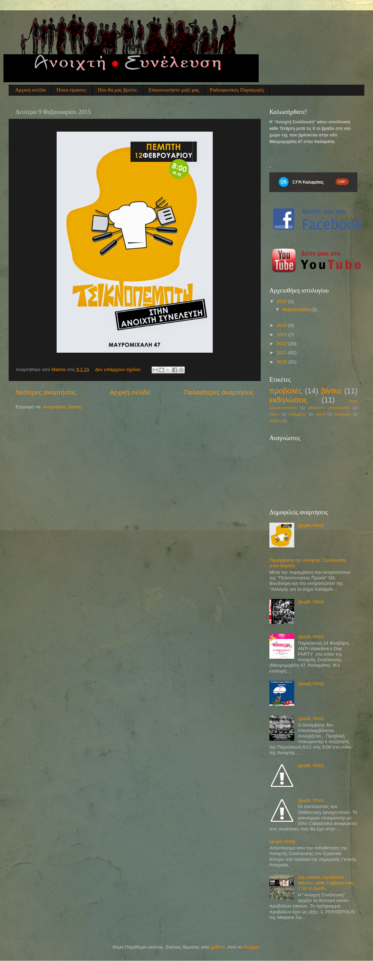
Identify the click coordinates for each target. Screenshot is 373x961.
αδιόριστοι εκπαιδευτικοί (329, 408)
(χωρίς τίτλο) (311, 525)
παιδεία (275, 421)
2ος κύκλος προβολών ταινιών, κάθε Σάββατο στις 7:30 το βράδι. (325, 883)
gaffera (218, 947)
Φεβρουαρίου (296, 309)
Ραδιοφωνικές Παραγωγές (237, 90)
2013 (282, 334)
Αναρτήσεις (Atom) (62, 406)
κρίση (320, 414)
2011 (282, 352)
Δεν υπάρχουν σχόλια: (119, 369)
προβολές (285, 391)
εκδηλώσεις (288, 400)
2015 (282, 301)
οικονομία (343, 414)
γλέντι (274, 414)
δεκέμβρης (297, 414)
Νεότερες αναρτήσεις (46, 392)
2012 (282, 343)
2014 (282, 325)
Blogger (251, 947)
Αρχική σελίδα (30, 90)
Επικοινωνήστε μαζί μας (174, 90)
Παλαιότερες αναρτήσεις (219, 392)
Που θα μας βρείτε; (118, 90)
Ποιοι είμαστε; (72, 90)
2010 (282, 361)
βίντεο (331, 391)
